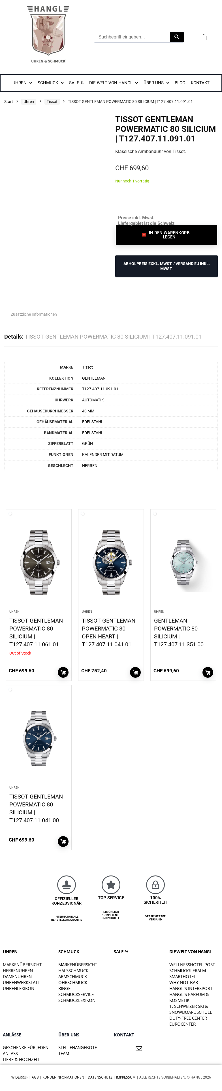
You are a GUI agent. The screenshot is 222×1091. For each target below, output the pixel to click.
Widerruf (19, 1077)
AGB (35, 1077)
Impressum (126, 1077)
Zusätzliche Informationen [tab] (34, 314)
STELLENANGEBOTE (77, 1047)
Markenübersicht (22, 964)
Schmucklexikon (76, 1000)
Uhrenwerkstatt (21, 982)
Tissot (52, 101)
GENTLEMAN (94, 378)
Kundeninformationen (63, 1077)
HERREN (89, 465)
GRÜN (87, 443)
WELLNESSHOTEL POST (192, 964)
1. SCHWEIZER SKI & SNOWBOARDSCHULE (190, 1009)
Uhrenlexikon (18, 988)
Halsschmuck (73, 970)
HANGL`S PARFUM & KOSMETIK (189, 997)
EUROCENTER (182, 1024)
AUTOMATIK (93, 400)
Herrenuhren (18, 970)
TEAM (63, 1053)
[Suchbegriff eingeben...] (132, 37)
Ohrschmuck (72, 982)
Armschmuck (72, 976)
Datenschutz (100, 1077)
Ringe (64, 988)
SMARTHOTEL (182, 976)
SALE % (121, 951)
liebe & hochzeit (21, 1059)
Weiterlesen (63, 672)
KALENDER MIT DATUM (102, 454)
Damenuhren (17, 976)
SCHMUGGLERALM (187, 970)
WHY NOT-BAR (183, 982)
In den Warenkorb (135, 672)
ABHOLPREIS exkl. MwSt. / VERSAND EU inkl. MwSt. (166, 266)
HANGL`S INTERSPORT (190, 988)
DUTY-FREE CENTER (188, 1018)
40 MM (88, 411)
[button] (166, 235)
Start (8, 101)
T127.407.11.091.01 (100, 389)
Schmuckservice (76, 994)
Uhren (29, 101)
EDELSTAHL (92, 421)
